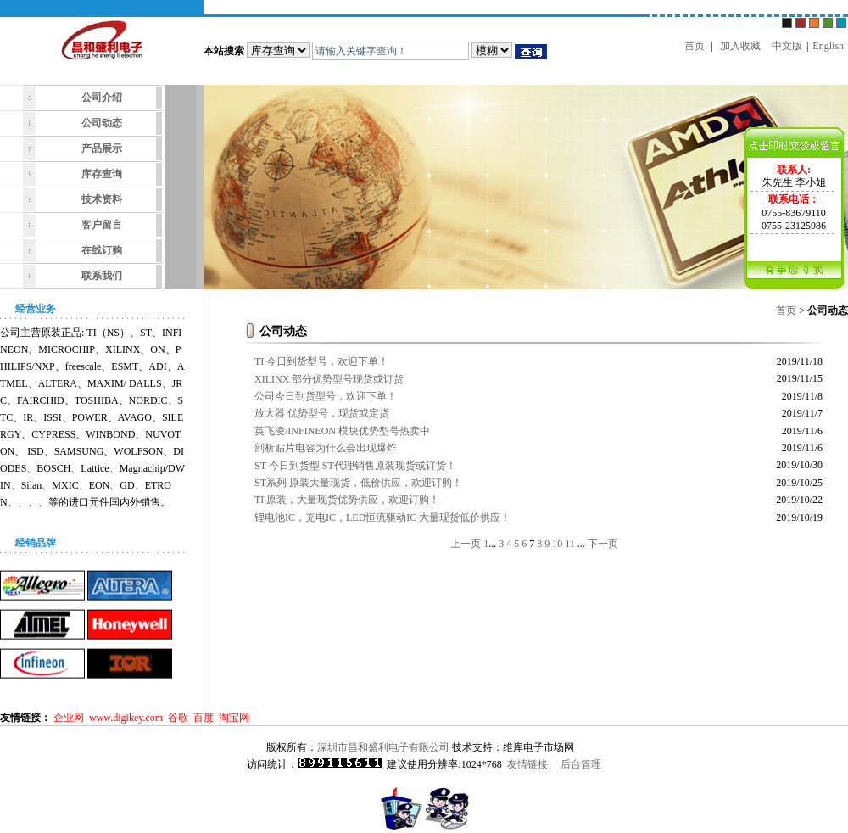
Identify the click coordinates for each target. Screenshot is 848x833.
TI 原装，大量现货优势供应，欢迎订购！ (346, 500)
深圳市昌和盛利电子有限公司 (383, 747)
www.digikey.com (126, 718)
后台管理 (581, 764)
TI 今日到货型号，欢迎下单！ (321, 361)
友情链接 (527, 764)
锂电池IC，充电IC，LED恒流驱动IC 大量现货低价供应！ (382, 517)
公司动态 (101, 123)
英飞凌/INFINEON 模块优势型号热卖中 (342, 431)
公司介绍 (101, 97)
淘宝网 (234, 718)
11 (570, 544)
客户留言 (101, 225)
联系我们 (101, 276)
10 (557, 544)
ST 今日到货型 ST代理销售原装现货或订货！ (355, 466)
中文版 (787, 46)
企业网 (68, 718)
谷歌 (178, 718)
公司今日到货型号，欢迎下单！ (325, 396)
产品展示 (101, 148)
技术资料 (101, 199)
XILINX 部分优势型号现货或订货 (329, 379)
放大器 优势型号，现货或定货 (321, 413)
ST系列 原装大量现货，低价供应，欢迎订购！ (358, 483)
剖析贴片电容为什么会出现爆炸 (325, 448)
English (828, 46)
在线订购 (101, 250)
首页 (694, 46)
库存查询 (101, 174)
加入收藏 (740, 46)
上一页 (465, 544)
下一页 (603, 544)
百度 (203, 718)
